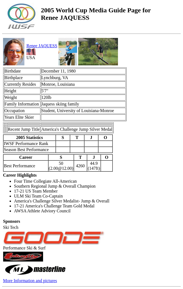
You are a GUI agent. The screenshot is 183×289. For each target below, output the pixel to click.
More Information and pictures (30, 280)
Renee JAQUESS (41, 45)
